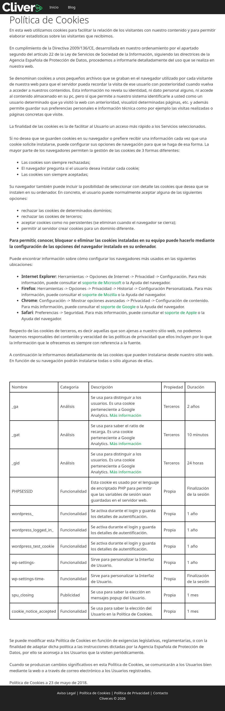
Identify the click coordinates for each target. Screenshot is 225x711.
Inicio (53, 7)
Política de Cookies (94, 692)
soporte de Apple (181, 312)
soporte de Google (118, 306)
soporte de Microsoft (101, 282)
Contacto (160, 692)
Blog (72, 7)
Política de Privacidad (131, 692)
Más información (125, 415)
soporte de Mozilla (99, 294)
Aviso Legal (66, 692)
